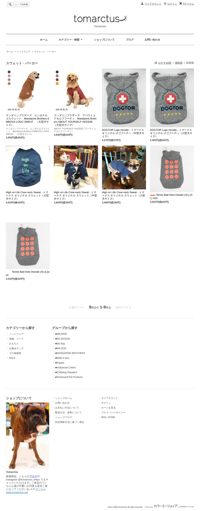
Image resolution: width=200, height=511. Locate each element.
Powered (169, 507)
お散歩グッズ (16, 348)
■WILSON (60, 348)
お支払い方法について (67, 407)
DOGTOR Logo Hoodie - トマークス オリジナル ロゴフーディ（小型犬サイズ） (171, 133)
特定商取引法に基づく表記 (69, 422)
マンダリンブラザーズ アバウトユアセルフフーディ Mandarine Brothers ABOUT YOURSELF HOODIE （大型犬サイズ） (75, 120)
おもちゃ (14, 343)
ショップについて (104, 39)
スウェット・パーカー (45, 51)
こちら (42, 489)
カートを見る (108, 407)
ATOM (111, 417)
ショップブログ (63, 417)
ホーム (44, 39)
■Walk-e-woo (62, 358)
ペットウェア (23, 51)
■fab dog (60, 343)
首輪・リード (16, 338)
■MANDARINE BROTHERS (70, 353)
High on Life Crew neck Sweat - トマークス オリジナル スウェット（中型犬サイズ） (75, 195)
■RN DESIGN (62, 338)
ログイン (172, 3)
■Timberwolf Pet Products (69, 377)
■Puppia (59, 362)
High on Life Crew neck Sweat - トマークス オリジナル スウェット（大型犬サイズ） (27, 195)
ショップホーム (63, 398)
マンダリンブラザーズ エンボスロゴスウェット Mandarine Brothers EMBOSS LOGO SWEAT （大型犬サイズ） (27, 120)
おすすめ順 (164, 62)
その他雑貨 (15, 353)
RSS (103, 417)
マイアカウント (153, 3)
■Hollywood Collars (65, 367)
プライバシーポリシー (113, 412)
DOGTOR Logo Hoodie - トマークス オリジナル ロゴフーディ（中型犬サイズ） (123, 133)
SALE (12, 358)
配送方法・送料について (68, 412)
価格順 (179, 62)
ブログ (130, 39)
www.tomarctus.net (17, 492)
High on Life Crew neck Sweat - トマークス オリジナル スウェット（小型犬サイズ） (123, 195)
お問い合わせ (152, 39)
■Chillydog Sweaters (66, 372)
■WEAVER (61, 334)
